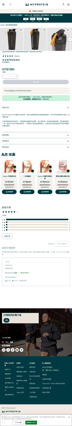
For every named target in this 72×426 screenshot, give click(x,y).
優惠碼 (44, 375)
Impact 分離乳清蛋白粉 (45, 177)
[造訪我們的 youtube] (17, 350)
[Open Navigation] (3, 4)
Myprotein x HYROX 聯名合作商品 (53, 383)
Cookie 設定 (6, 338)
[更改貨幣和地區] (36, 342)
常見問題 (8, 378)
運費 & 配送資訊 (9, 388)
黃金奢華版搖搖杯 (12, 25)
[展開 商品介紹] (36, 108)
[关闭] (69, 417)
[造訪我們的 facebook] (8, 350)
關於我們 (32, 367)
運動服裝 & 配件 (21, 372)
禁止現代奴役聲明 (34, 377)
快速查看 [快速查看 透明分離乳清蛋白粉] (62, 192)
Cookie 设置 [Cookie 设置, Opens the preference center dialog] (18, 422)
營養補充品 (20, 388)
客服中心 (8, 369)
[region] (36, 420)
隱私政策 (32, 383)
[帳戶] (63, 4)
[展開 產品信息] (36, 147)
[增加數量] (16, 76)
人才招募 (32, 392)
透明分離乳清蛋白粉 (62, 176)
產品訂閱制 (46, 392)
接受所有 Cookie (31, 422)
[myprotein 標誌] (37, 4)
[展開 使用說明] (36, 141)
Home (2, 25)
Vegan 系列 (20, 392)
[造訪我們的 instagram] (4, 350)
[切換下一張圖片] (70, 39)
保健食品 (19, 376)
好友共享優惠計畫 (50, 369)
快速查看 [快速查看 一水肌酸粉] (27, 192)
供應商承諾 (33, 397)
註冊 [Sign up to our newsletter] (6, 320)
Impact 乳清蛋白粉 (9, 176)
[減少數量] (5, 76)
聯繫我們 (8, 374)
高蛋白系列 (20, 367)
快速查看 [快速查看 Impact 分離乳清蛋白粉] (45, 192)
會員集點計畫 (46, 388)
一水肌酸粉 (27, 176)
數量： (5, 72)
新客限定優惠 (46, 379)
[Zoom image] (20, 29)
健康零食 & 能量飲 (21, 382)
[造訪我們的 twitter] (21, 350)
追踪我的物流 (9, 394)
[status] (10, 76)
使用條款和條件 (34, 388)
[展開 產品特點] (36, 135)
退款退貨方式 (9, 383)
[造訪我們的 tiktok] (12, 350)
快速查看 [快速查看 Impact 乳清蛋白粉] (9, 192)
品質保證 (32, 372)
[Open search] (10, 4)
